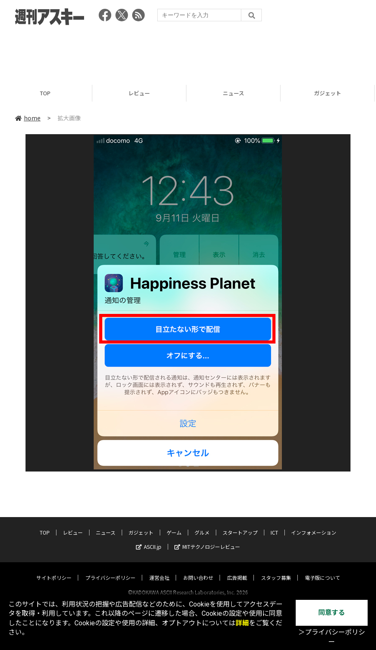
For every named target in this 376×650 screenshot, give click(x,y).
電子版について (322, 569)
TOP (47, 93)
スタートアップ (240, 524)
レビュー (141, 93)
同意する (331, 613)
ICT (274, 524)
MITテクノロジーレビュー (207, 538)
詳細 (242, 623)
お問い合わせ (198, 569)
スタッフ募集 (276, 569)
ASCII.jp (148, 538)
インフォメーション (313, 524)
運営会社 (159, 569)
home (28, 118)
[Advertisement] (188, 52)
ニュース (235, 93)
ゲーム (174, 524)
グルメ (202, 524)
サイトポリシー (54, 569)
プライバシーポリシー (110, 569)
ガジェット (140, 524)
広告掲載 (237, 569)
